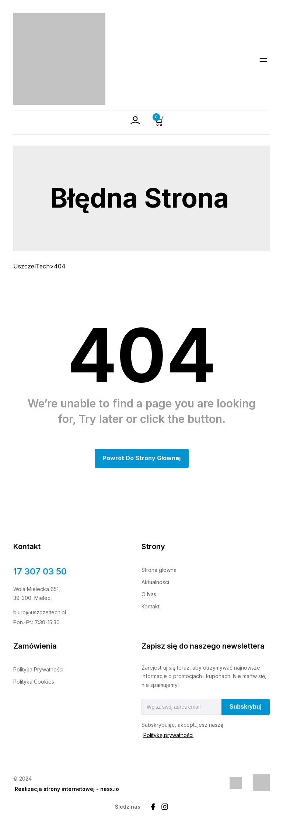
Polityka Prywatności (38, 669)
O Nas (149, 594)
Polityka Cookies (33, 681)
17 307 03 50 (40, 571)
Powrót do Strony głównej (142, 458)
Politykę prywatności (168, 735)
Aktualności (155, 582)
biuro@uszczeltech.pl (39, 612)
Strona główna (159, 570)
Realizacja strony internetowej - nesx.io (67, 789)
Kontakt (151, 606)
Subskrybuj (246, 707)
